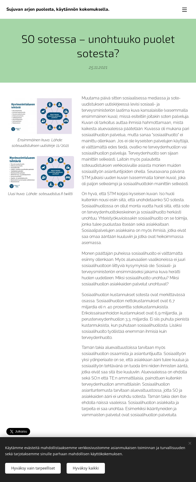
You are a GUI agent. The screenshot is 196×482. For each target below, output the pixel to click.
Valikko (184, 9)
